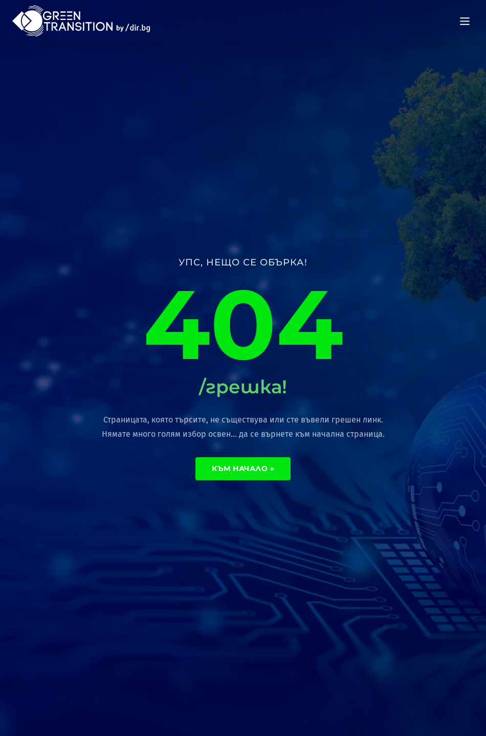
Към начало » (243, 468)
